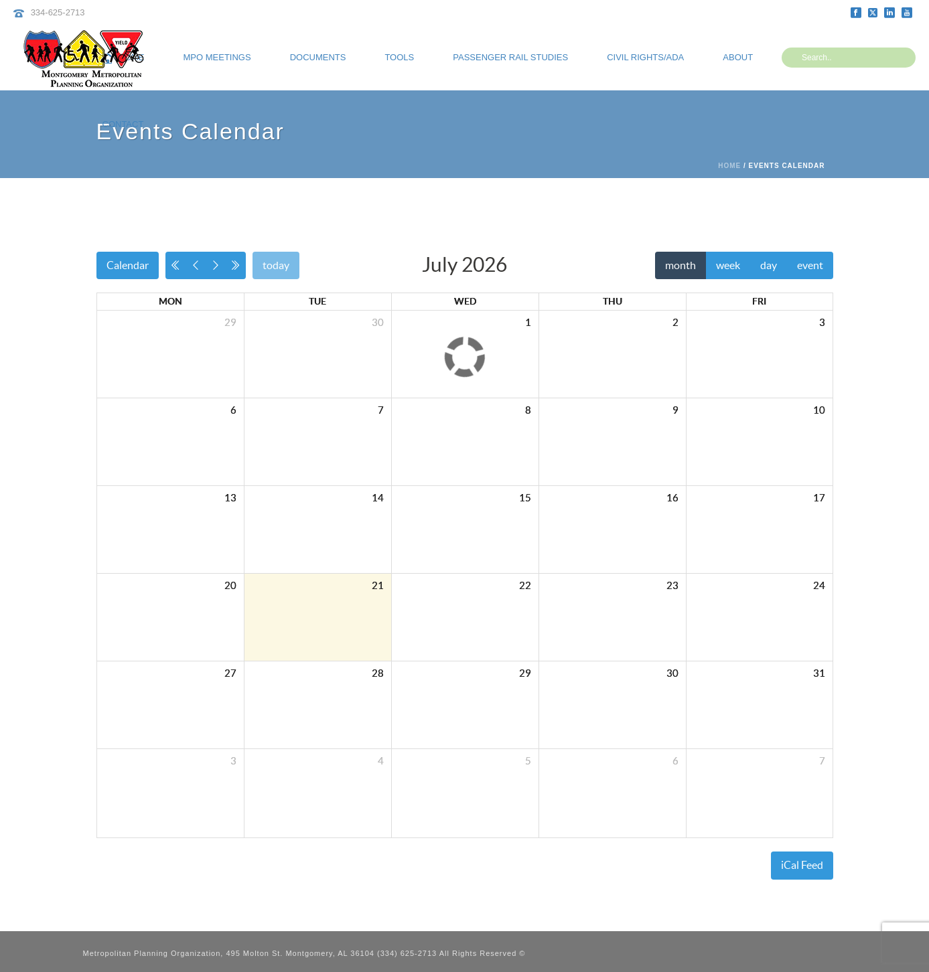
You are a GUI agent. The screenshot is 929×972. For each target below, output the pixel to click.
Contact (123, 124)
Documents (318, 57)
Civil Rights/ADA (645, 57)
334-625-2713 (58, 12)
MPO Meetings (217, 57)
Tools (399, 57)
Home (729, 165)
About (738, 57)
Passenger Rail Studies (510, 57)
